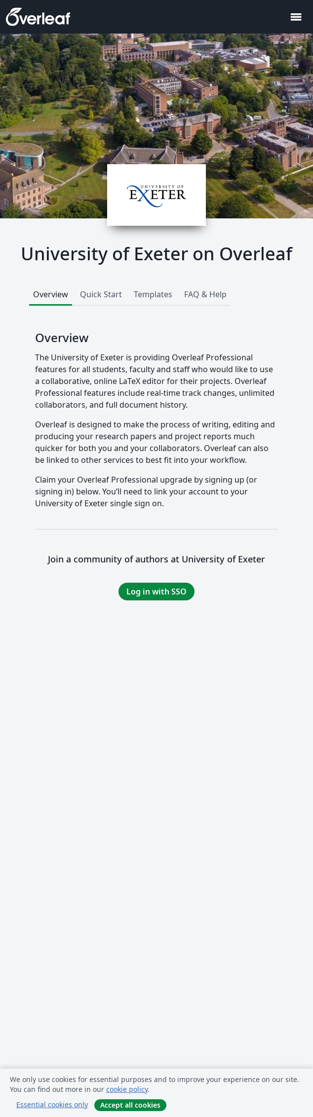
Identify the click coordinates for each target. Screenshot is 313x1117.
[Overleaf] (38, 17)
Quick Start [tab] (101, 294)
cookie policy (127, 1089)
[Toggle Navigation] (295, 17)
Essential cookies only (52, 1104)
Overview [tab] (50, 294)
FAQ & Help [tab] (205, 294)
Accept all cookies (130, 1105)
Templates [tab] (153, 294)
